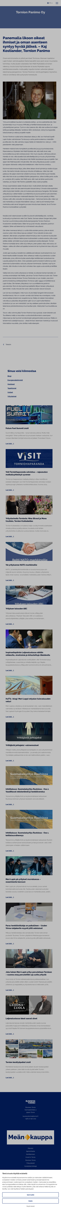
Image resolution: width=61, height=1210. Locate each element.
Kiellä (30, 1201)
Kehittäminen (30, 1154)
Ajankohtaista (30, 1151)
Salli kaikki (30, 1195)
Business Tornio (30, 1160)
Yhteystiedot (30, 1163)
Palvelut (30, 1148)
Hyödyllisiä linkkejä (30, 1166)
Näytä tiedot (31, 1206)
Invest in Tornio (30, 1157)
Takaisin (8, 344)
